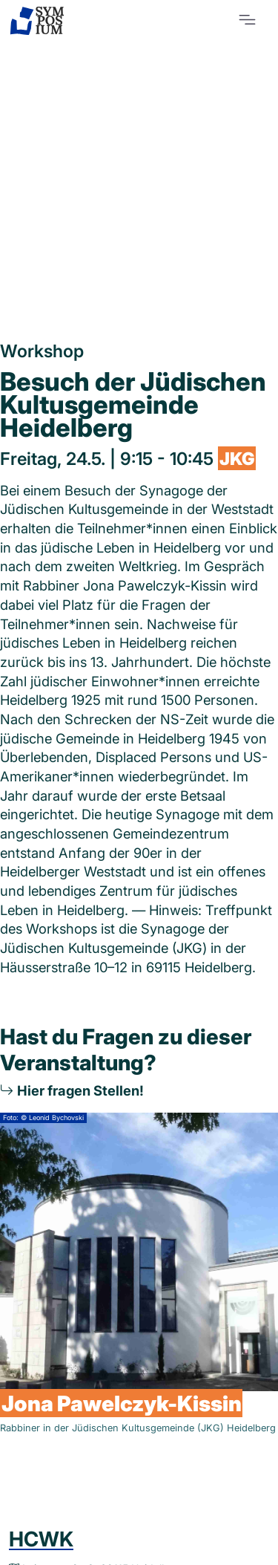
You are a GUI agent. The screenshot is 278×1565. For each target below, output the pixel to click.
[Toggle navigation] (247, 20)
